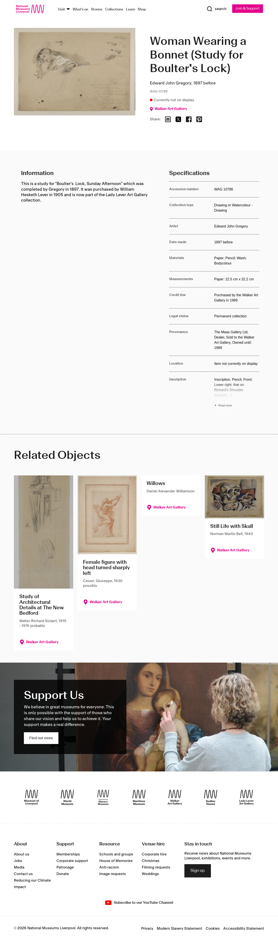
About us (21, 854)
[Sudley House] (211, 797)
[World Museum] (67, 797)
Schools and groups (116, 854)
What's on (80, 9)
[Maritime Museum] (139, 797)
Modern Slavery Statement (179, 929)
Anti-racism (109, 867)
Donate (62, 874)
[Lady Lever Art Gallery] (246, 797)
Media (19, 867)
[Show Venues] (68, 9)
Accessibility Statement (243, 929)
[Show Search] (215, 9)
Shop (142, 9)
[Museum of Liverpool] (31, 797)
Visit (61, 9)
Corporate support (72, 861)
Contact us (23, 874)
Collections (114, 9)
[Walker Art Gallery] (175, 797)
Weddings (150, 874)
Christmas (150, 861)
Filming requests (156, 867)
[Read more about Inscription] (236, 393)
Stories (96, 9)
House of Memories (116, 861)
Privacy (147, 929)
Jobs (18, 861)
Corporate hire (154, 854)
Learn (130, 9)
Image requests (112, 874)
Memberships (68, 854)
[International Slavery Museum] (103, 797)
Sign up (197, 871)
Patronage (65, 867)
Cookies (213, 929)
